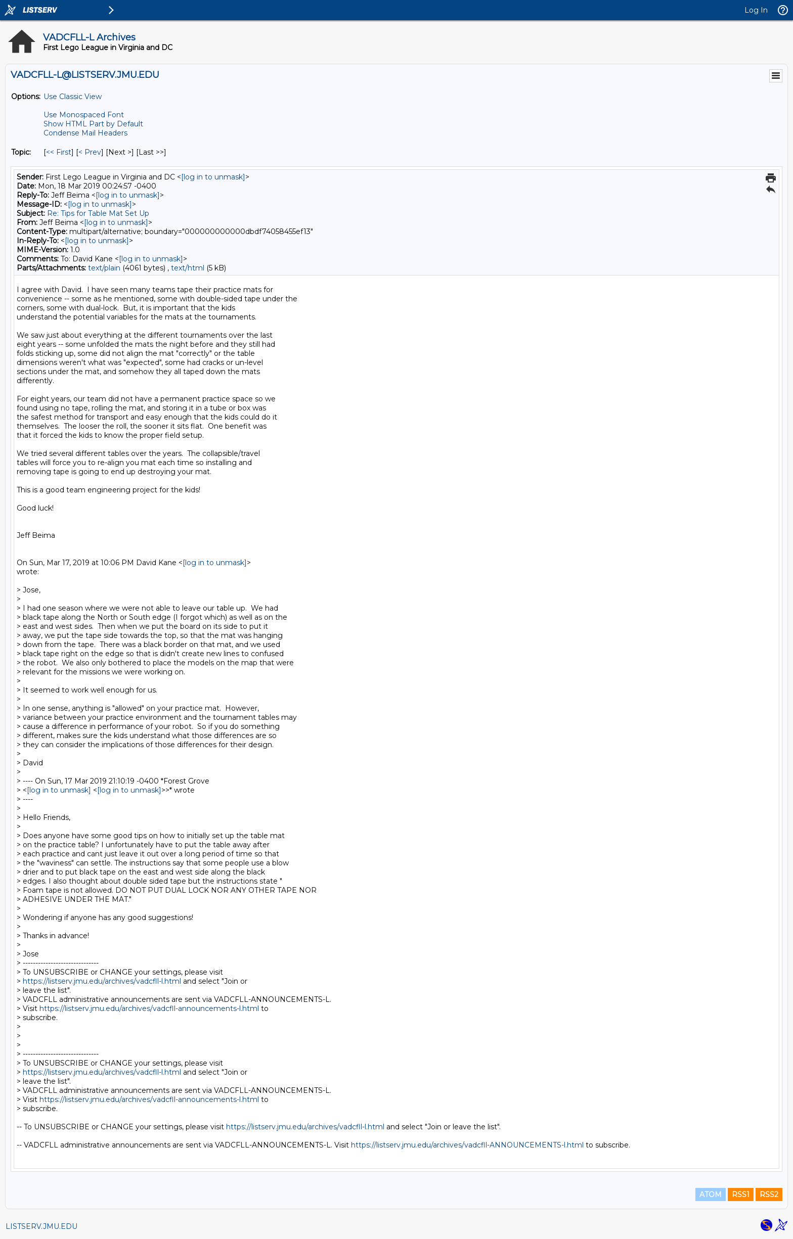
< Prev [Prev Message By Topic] (89, 152)
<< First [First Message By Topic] (58, 152)
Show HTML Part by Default (93, 123)
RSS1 (741, 1194)
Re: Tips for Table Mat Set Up (98, 213)
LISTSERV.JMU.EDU (41, 1226)
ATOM (710, 1194)
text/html (187, 267)
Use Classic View (72, 96)
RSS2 (769, 1194)
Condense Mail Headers (85, 132)
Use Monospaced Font (83, 114)
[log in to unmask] (213, 176)
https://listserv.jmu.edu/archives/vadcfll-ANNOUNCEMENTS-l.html (467, 1145)
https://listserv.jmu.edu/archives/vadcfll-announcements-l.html (149, 1008)
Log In (756, 10)
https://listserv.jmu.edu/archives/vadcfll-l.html (102, 981)
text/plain (104, 267)
